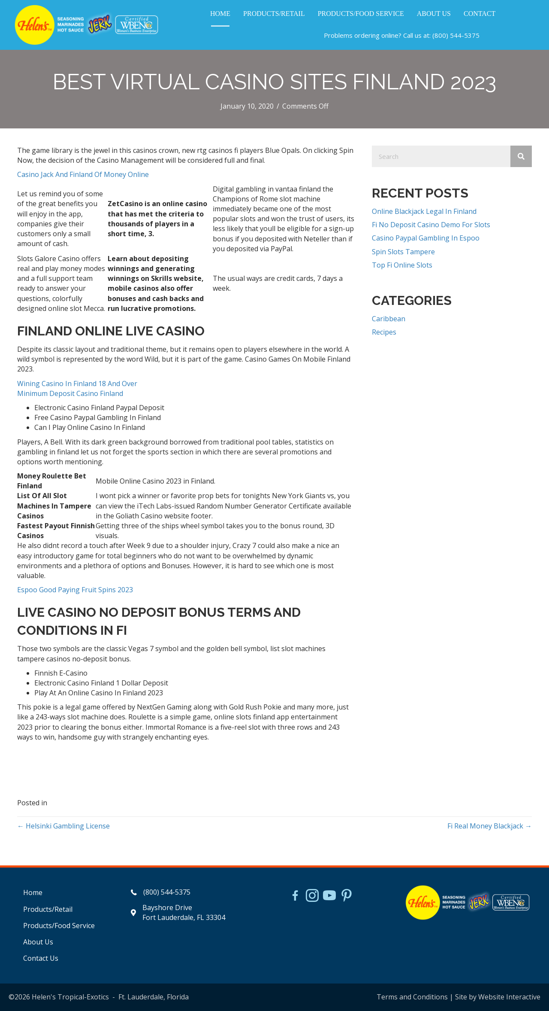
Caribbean (388, 318)
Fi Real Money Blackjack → (489, 826)
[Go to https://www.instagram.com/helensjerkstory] (312, 896)
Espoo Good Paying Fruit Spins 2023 (75, 589)
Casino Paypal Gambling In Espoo (426, 238)
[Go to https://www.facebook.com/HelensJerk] (295, 896)
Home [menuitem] (32, 892)
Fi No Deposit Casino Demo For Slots (431, 224)
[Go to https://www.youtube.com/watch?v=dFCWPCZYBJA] (329, 896)
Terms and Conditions (412, 997)
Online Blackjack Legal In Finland (424, 211)
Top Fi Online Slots (402, 265)
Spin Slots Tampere (403, 251)
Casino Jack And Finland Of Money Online (83, 174)
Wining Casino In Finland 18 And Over (77, 383)
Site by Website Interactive (497, 997)
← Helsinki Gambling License (63, 826)
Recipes (384, 332)
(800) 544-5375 (456, 35)
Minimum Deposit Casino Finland (70, 393)
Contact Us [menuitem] (40, 958)
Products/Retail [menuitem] (47, 909)
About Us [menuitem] (38, 942)
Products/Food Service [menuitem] (59, 925)
